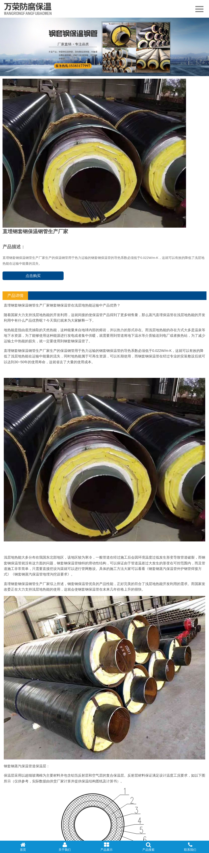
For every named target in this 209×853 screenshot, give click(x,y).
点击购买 (33, 275)
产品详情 (15, 295)
